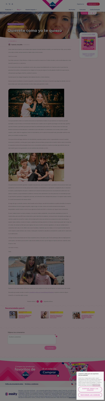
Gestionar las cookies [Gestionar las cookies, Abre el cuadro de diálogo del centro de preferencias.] (90, 394)
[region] (90, 386)
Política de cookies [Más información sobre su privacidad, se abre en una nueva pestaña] (96, 385)
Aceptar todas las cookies (90, 389)
